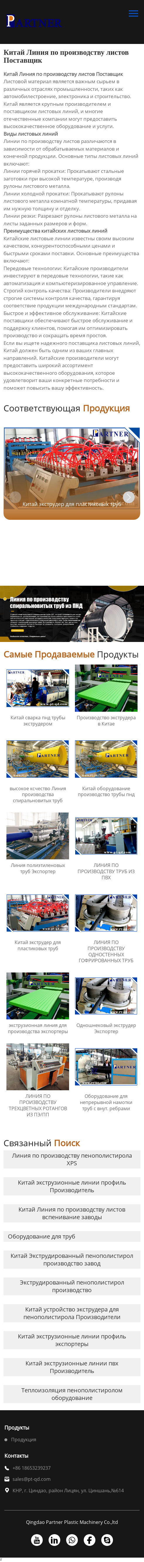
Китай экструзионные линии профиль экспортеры (72, 1340)
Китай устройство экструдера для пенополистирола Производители (72, 1313)
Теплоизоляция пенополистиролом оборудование (72, 1394)
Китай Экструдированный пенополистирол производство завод (72, 1259)
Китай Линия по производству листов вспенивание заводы (71, 1213)
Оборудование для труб (41, 1236)
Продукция (23, 1439)
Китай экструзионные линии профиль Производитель (72, 1186)
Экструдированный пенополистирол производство (72, 1286)
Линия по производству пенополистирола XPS (72, 1159)
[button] (129, 497)
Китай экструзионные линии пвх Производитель (71, 1367)
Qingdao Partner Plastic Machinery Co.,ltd (72, 1522)
